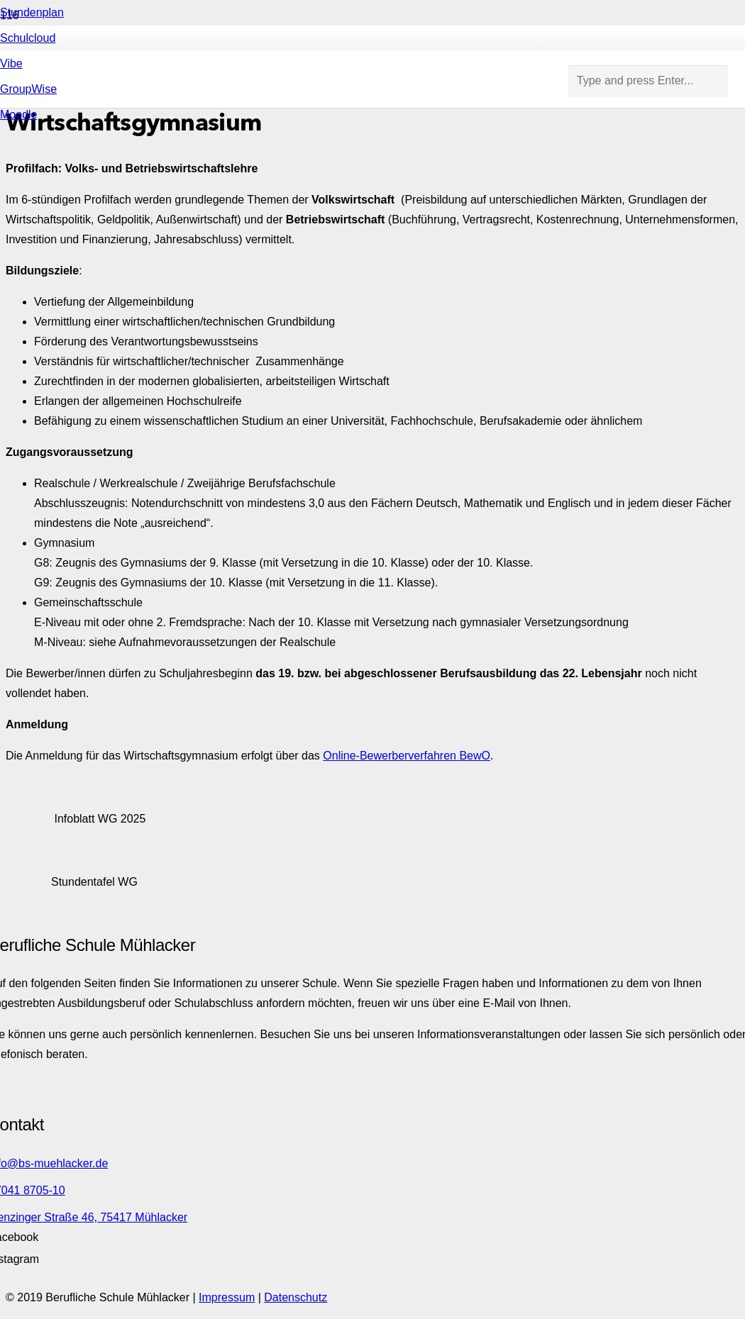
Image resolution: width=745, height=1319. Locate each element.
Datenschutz (295, 1297)
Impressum (227, 1297)
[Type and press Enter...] (648, 81)
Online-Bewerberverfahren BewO (406, 756)
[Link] (284, 363)
